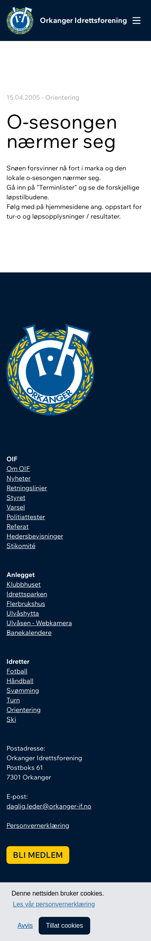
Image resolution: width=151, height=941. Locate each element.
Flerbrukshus (25, 603)
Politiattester (25, 517)
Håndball (19, 681)
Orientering (23, 710)
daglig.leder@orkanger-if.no (48, 806)
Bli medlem (38, 855)
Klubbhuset (23, 584)
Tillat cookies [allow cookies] (64, 925)
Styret (15, 497)
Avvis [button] (25, 925)
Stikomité (20, 546)
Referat (17, 526)
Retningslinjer (26, 488)
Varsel (15, 507)
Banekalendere (29, 632)
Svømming (22, 690)
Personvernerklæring (37, 825)
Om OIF (18, 468)
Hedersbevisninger (34, 536)
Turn (13, 700)
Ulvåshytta (22, 613)
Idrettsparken (26, 594)
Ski (11, 719)
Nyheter (18, 478)
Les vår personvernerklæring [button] (54, 904)
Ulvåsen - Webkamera (39, 623)
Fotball (16, 671)
